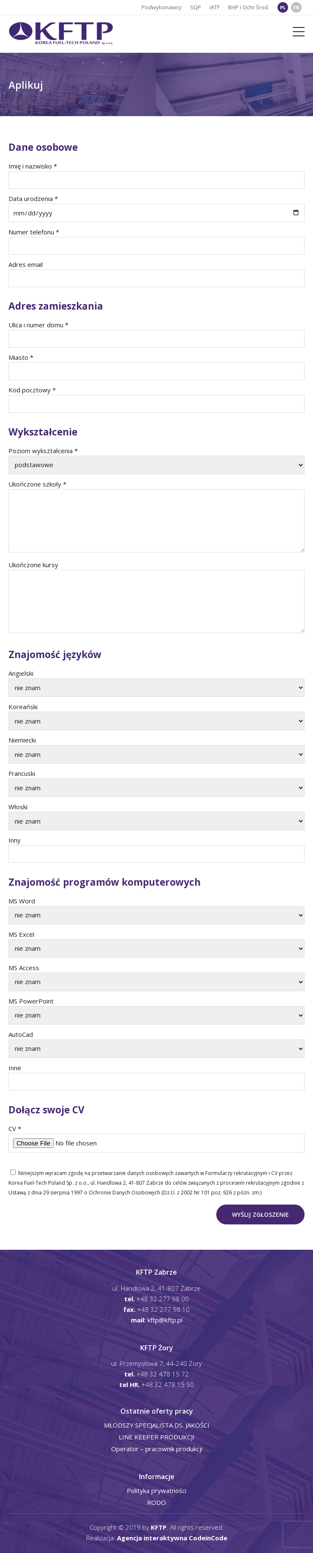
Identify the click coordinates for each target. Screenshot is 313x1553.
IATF (215, 7)
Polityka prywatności (156, 1490)
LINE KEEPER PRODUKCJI (157, 1437)
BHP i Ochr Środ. (248, 7)
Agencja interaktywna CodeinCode (172, 1538)
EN (296, 7)
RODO (156, 1502)
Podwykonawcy (162, 7)
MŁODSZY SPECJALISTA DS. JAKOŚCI (157, 1425)
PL (283, 7)
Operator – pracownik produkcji (156, 1448)
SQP (195, 7)
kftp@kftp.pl (164, 1320)
